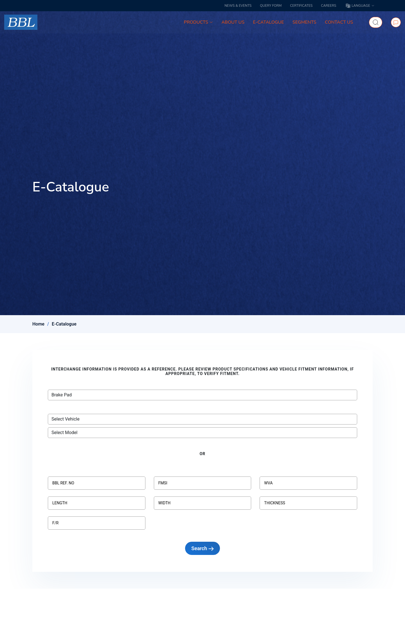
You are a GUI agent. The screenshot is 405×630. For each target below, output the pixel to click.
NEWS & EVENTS (237, 5)
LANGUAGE (360, 5)
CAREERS (328, 5)
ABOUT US (233, 22)
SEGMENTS (305, 22)
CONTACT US (339, 22)
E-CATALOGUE (268, 22)
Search (202, 548)
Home (38, 324)
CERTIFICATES (301, 5)
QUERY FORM (271, 5)
